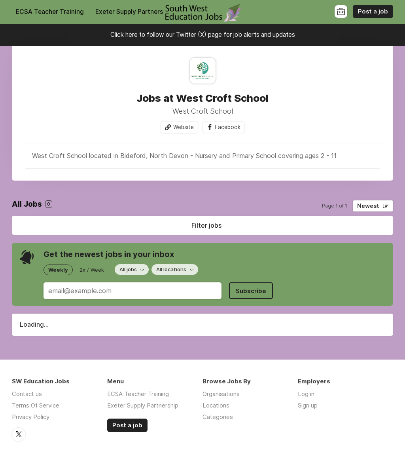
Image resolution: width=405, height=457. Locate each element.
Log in (306, 394)
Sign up (308, 405)
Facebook (227, 127)
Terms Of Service (35, 405)
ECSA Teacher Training (50, 11)
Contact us (27, 394)
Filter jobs (206, 225)
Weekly (58, 270)
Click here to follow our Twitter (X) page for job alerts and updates (202, 34)
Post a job (373, 11)
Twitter (18, 434)
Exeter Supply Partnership (133, 11)
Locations (215, 405)
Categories (217, 417)
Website (183, 127)
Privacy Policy (30, 417)
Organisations (221, 394)
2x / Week (91, 270)
